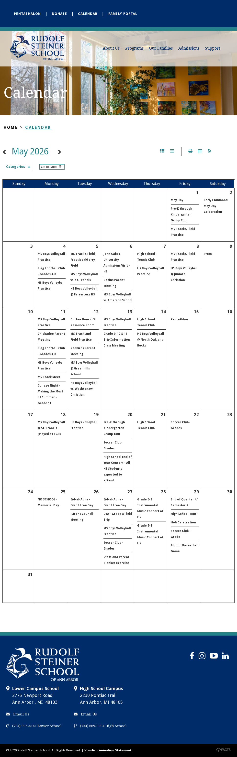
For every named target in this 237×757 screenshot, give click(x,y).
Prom (208, 254)
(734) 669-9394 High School (100, 726)
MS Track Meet (49, 377)
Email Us (17, 714)
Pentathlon (179, 319)
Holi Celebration (183, 522)
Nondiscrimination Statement (107, 750)
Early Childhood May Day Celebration (216, 206)
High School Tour (183, 514)
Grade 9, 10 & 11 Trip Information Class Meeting (116, 339)
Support (212, 48)
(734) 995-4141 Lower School (34, 726)
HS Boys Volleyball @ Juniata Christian (184, 274)
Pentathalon (27, 14)
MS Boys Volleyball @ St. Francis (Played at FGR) (51, 428)
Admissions (188, 48)
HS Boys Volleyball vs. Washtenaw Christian (83, 388)
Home (11, 127)
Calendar (87, 14)
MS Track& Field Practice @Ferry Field (82, 259)
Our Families (161, 48)
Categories (19, 167)
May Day (177, 200)
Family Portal (122, 14)
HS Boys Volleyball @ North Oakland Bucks (150, 339)
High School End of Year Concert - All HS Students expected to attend (117, 468)
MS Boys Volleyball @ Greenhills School (84, 368)
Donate (59, 14)
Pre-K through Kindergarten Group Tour (181, 214)
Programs (134, 48)
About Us (111, 48)
